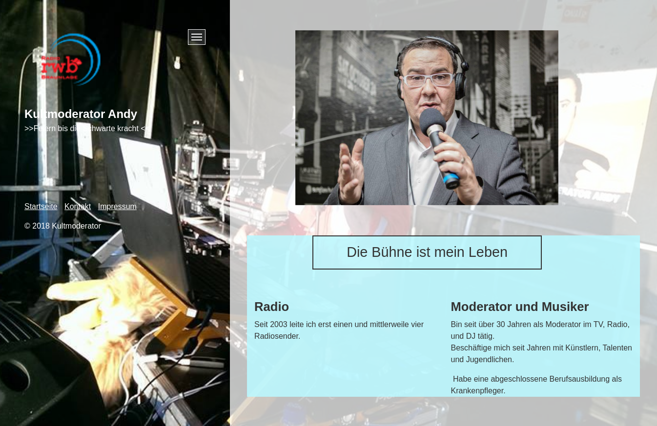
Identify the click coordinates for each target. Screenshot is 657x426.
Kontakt (77, 206)
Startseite (41, 206)
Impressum (117, 206)
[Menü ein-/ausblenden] (196, 37)
